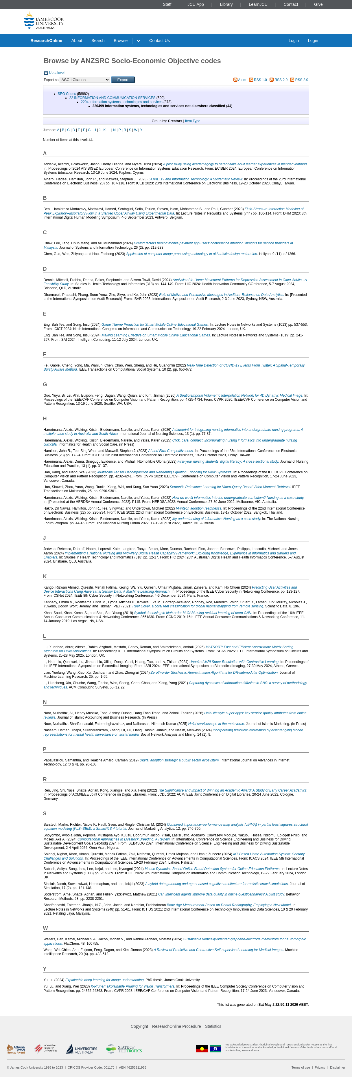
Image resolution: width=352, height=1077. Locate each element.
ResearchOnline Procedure (176, 1026)
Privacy (320, 1067)
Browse (121, 40)
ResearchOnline (46, 40)
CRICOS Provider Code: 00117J (91, 1067)
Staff (167, 4)
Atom (242, 80)
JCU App (195, 4)
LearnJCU (258, 4)
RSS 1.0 (260, 80)
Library (226, 4)
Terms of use (301, 1067)
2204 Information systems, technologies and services (122, 102)
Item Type (192, 121)
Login (294, 40)
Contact (291, 4)
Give (318, 4)
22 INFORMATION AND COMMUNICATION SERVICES (112, 98)
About (76, 40)
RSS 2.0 (281, 80)
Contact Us (159, 40)
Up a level (56, 73)
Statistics (213, 1026)
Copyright (139, 1026)
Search (98, 40)
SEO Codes (67, 94)
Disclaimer (337, 1067)
